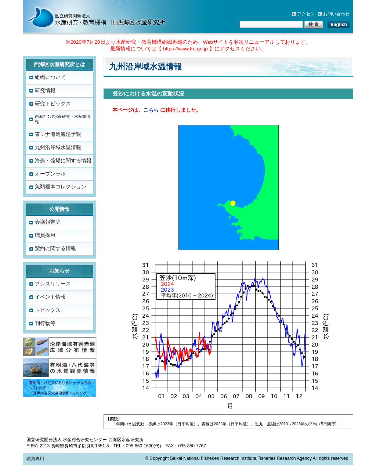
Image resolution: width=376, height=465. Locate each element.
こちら (151, 110)
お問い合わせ (336, 14)
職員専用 (35, 458)
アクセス (306, 14)
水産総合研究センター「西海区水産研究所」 (89, 16)
